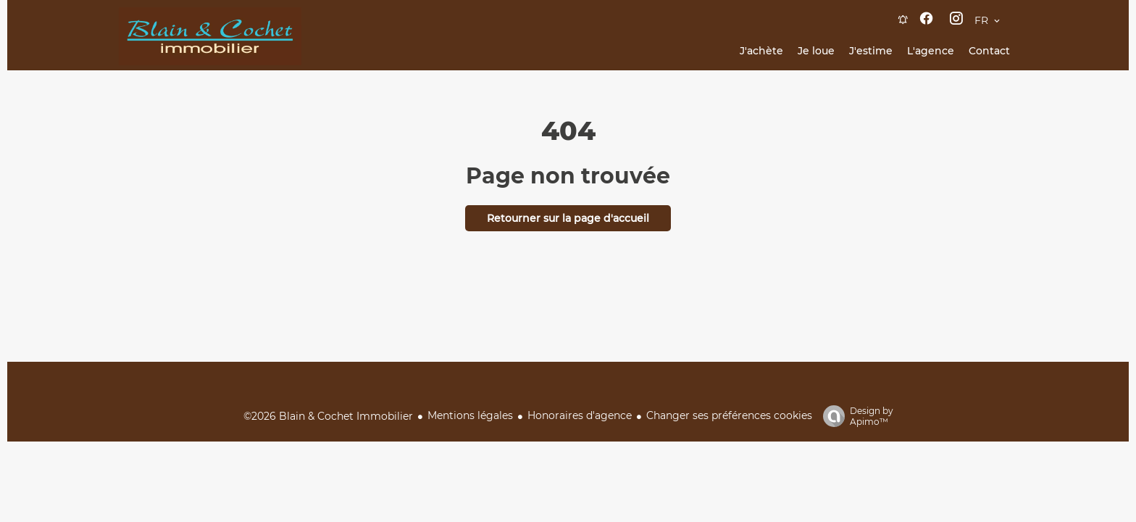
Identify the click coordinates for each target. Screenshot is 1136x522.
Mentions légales (470, 415)
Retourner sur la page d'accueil (568, 218)
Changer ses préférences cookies (729, 415)
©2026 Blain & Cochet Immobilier (328, 416)
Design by (854, 416)
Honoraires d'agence (579, 415)
